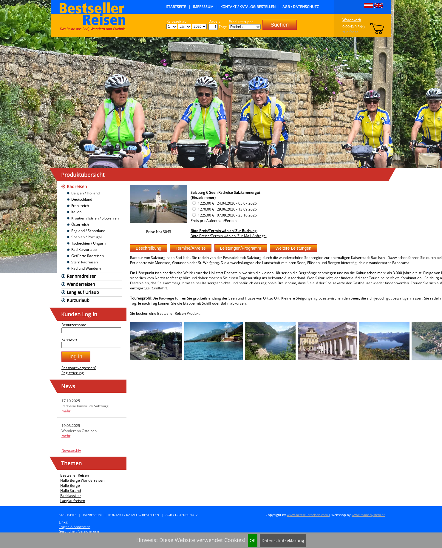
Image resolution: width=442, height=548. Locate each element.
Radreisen (77, 186)
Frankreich (80, 205)
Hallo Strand (70, 490)
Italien (76, 211)
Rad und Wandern (86, 268)
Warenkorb (351, 19)
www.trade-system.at (368, 514)
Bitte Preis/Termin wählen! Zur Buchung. (224, 230)
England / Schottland (88, 230)
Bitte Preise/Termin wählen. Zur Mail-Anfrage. (229, 235)
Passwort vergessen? (78, 367)
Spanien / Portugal (86, 237)
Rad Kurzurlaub (84, 249)
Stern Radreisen (84, 262)
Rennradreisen (82, 276)
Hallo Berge (70, 485)
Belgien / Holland (85, 193)
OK (253, 540)
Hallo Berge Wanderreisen (82, 480)
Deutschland (81, 199)
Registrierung (72, 372)
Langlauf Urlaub (83, 292)
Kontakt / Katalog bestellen (248, 6)
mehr (65, 411)
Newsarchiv (71, 450)
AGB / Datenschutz (300, 6)
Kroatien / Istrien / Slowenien (95, 218)
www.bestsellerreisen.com (308, 514)
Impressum (203, 6)
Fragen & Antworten (74, 526)
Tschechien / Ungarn (88, 243)
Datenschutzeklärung (283, 540)
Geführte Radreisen (87, 255)
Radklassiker (70, 495)
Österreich (80, 224)
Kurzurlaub (78, 300)
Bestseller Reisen (74, 475)
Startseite (176, 6)
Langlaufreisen (72, 500)
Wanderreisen (81, 284)
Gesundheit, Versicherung (79, 531)
